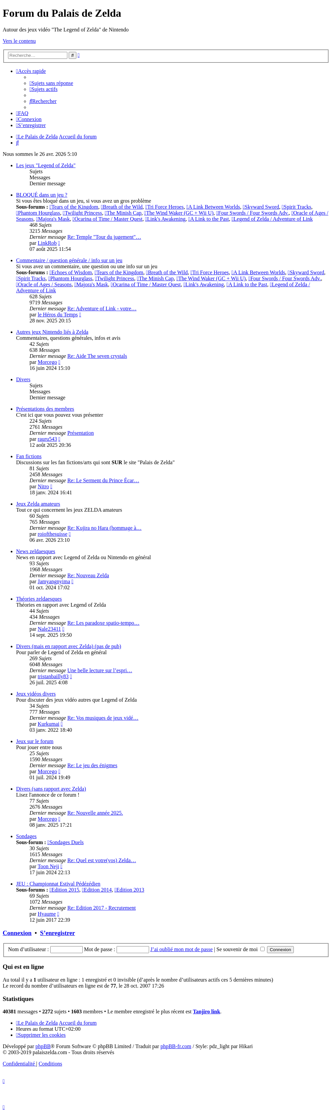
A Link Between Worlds (213, 207)
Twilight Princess (82, 213)
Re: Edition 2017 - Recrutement (101, 908)
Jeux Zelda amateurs (38, 504)
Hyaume (47, 914)
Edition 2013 (129, 890)
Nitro (43, 486)
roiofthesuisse (52, 534)
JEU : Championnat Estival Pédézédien (58, 884)
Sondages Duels (65, 842)
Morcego (47, 362)
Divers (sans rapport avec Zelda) (51, 789)
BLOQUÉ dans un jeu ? (41, 195)
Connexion (17, 932)
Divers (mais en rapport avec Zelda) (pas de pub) (68, 646)
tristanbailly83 (53, 676)
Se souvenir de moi (240, 949)
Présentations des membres (45, 409)
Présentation (80, 433)
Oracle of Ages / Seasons (44, 284)
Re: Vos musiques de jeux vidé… (102, 718)
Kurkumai (48, 724)
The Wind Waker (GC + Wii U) (178, 213)
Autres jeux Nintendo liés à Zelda (52, 332)
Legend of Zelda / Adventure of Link (272, 219)
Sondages (26, 836)
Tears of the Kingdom (74, 207)
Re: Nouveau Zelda (88, 575)
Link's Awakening (165, 219)
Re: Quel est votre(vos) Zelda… (101, 860)
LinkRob (47, 243)
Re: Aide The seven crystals (97, 356)
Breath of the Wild (121, 207)
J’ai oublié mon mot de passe (181, 949)
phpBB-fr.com (175, 1046)
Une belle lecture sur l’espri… (99, 670)
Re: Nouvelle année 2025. (95, 813)
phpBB (43, 1046)
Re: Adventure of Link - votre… (102, 308)
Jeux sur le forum (35, 741)
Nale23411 (49, 629)
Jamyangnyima (54, 581)
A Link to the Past (208, 219)
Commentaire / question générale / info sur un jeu (69, 260)
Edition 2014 (97, 890)
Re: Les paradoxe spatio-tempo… (103, 623)
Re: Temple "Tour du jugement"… (104, 237)
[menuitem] (51, 83)
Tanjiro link (206, 1011)
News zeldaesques (35, 551)
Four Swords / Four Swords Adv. (252, 213)
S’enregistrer (57, 932)
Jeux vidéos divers (36, 694)
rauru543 (47, 439)
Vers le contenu (19, 41)
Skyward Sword (261, 207)
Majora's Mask (53, 219)
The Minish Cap (123, 213)
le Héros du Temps (58, 314)
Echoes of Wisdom (71, 272)
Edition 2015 (64, 890)
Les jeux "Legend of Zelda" (45, 165)
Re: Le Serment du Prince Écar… (103, 480)
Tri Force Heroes (164, 207)
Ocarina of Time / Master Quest (107, 219)
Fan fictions (29, 456)
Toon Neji (48, 866)
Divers (23, 379)
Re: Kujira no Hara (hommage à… (104, 528)
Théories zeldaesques (39, 599)
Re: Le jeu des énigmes (92, 765)
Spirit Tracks (296, 207)
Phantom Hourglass (38, 213)
